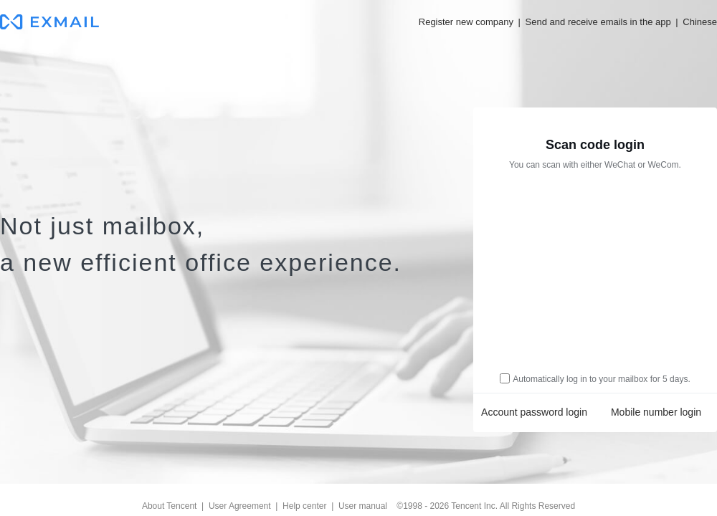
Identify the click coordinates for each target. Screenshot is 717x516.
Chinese (700, 21)
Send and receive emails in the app (598, 21)
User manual (362, 506)
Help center (304, 506)
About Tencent (169, 506)
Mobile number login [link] (656, 412)
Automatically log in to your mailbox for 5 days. (601, 379)
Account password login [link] (534, 412)
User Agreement (240, 506)
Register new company (466, 21)
